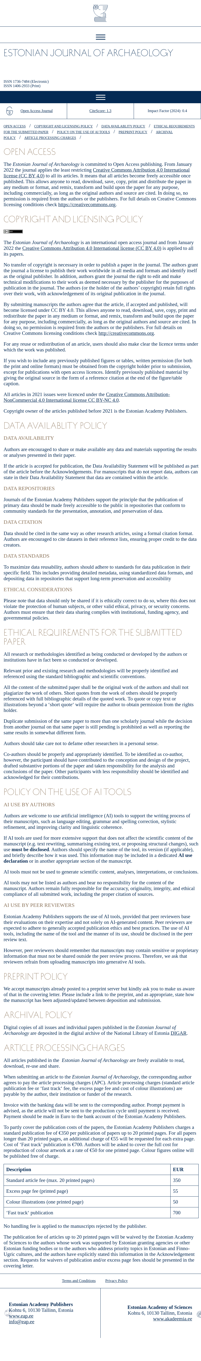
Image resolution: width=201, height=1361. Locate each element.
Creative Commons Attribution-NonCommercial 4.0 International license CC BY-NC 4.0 (87, 397)
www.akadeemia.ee (172, 1319)
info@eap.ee (21, 1322)
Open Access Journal (37, 111)
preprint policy (133, 132)
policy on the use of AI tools (83, 132)
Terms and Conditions (79, 1281)
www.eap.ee (21, 1316)
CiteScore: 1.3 (100, 111)
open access (15, 126)
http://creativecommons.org (126, 333)
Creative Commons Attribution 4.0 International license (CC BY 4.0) (91, 248)
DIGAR (179, 1033)
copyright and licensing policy (63, 126)
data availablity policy (123, 126)
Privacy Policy (116, 1281)
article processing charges (50, 138)
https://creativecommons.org (86, 204)
